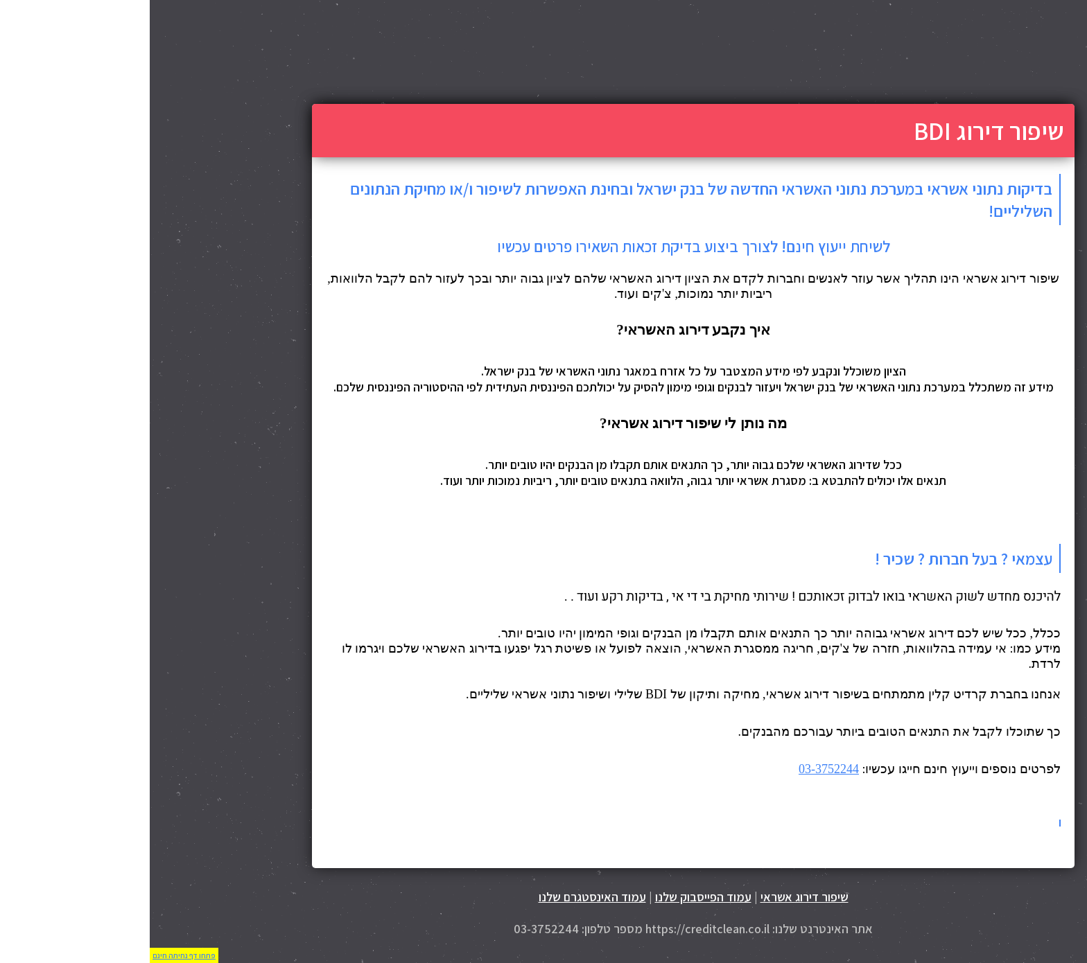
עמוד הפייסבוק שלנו (553, 897)
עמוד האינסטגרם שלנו (442, 897)
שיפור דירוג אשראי (655, 897)
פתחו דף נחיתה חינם (34, 955)
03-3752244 (679, 769)
